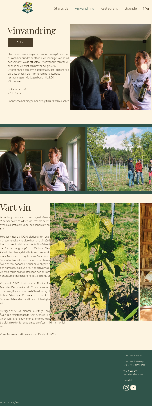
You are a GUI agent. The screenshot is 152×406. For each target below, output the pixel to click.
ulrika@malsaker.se (60, 101)
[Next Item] (144, 67)
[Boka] (20, 42)
